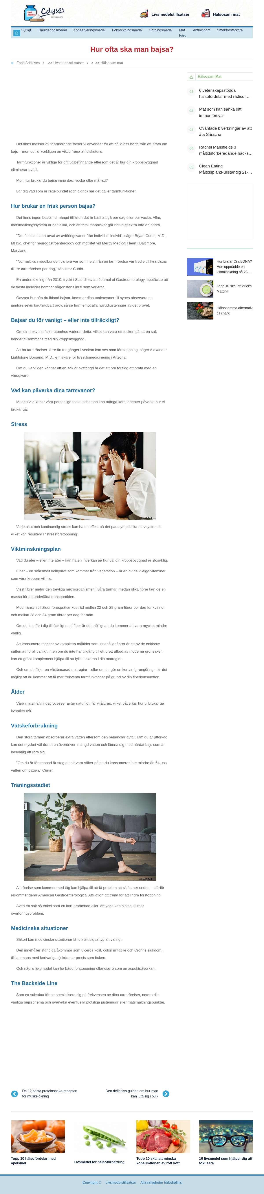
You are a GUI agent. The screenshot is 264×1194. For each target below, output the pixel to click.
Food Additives (28, 63)
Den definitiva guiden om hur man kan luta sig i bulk (132, 1093)
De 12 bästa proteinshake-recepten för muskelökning (49, 1093)
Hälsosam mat (112, 63)
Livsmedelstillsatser (68, 63)
